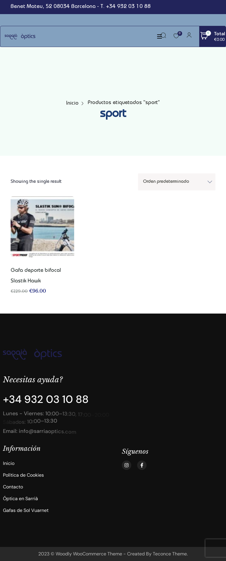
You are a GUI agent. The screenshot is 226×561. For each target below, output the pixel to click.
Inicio (72, 103)
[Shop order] (176, 181)
